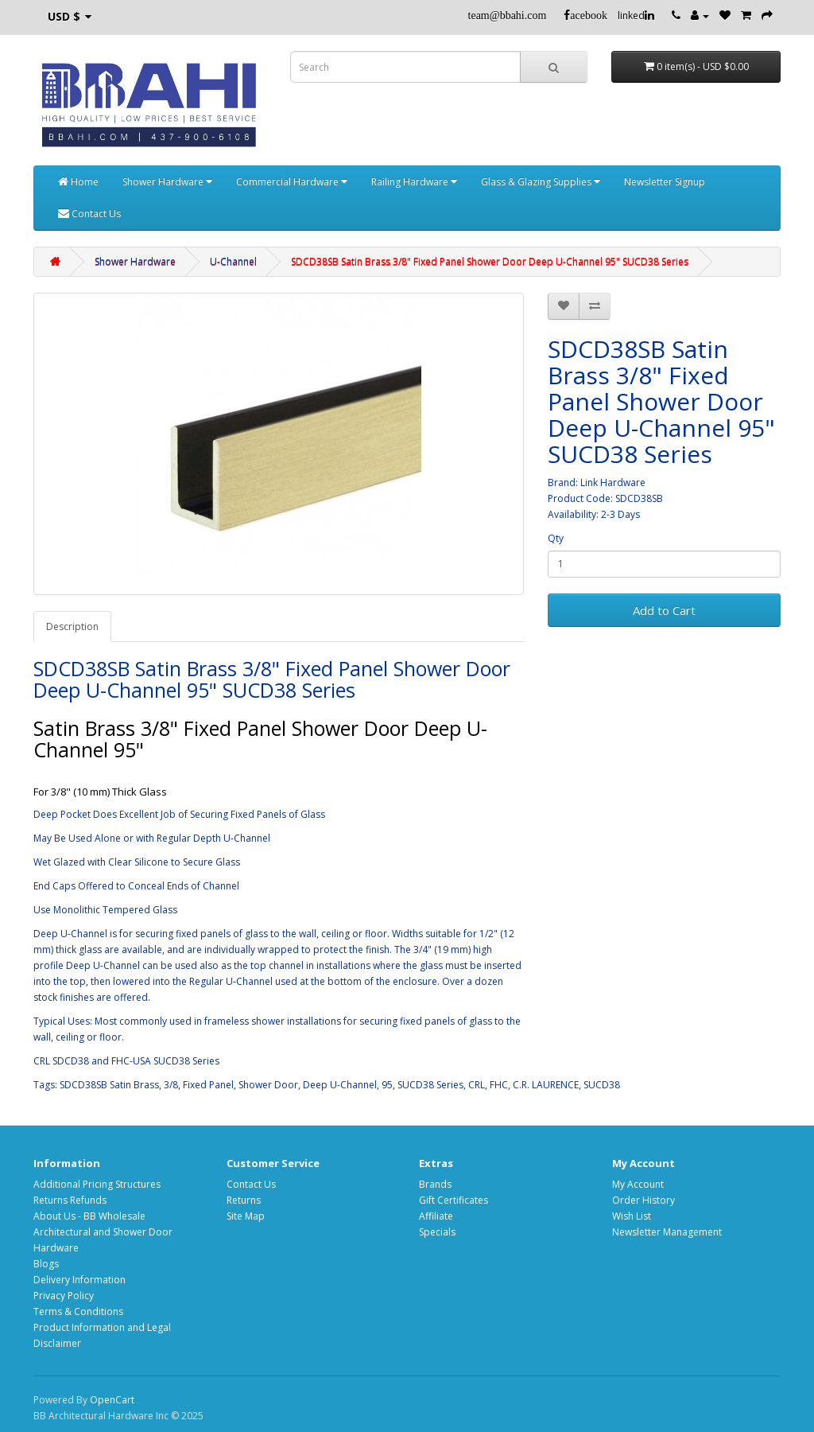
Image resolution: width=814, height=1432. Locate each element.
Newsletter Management (667, 1232)
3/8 (171, 1085)
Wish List (631, 1216)
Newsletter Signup (664, 182)
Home (78, 182)
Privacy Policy (63, 1295)
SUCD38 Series (430, 1085)
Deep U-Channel (340, 1085)
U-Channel (233, 261)
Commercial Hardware (291, 182)
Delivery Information (79, 1279)
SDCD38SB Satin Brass (109, 1085)
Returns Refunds (70, 1200)
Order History (643, 1200)
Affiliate (436, 1216)
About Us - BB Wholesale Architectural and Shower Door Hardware (102, 1232)
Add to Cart (664, 610)
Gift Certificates (453, 1200)
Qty (556, 538)
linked (636, 15)
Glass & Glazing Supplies (540, 182)
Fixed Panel (208, 1085)
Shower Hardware (167, 182)
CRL (476, 1085)
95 (387, 1085)
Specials (437, 1232)
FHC (499, 1085)
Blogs (46, 1264)
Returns (244, 1200)
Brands (435, 1184)
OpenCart (112, 1400)
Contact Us (89, 213)
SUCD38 (601, 1085)
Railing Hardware (414, 182)
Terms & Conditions (78, 1311)
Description (72, 626)
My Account (638, 1184)
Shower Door (268, 1085)
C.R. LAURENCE (546, 1085)
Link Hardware (612, 482)
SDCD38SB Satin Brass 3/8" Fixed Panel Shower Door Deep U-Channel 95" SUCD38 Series (489, 261)
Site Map (246, 1216)
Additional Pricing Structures (97, 1184)
